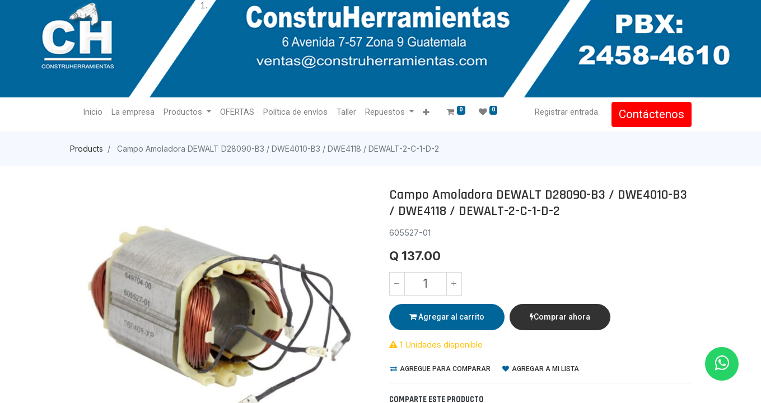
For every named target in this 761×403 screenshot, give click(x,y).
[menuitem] (93, 112)
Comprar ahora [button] (560, 316)
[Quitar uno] (397, 284)
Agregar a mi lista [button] (540, 369)
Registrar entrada (566, 112)
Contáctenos (651, 114)
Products (86, 148)
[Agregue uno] (454, 284)
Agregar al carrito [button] (446, 316)
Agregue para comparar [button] (440, 369)
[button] (425, 113)
